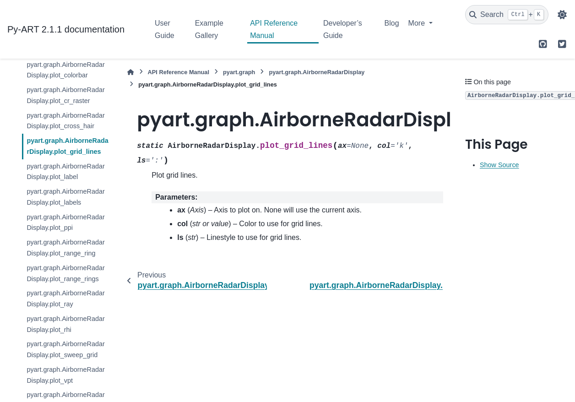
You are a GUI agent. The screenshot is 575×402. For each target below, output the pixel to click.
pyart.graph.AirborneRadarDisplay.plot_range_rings (65, 273)
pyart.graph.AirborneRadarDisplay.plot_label (65, 172)
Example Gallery (209, 29)
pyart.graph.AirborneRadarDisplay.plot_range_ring (65, 248)
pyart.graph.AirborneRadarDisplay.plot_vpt (65, 375)
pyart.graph (239, 72)
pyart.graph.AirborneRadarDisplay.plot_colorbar (65, 70)
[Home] (130, 72)
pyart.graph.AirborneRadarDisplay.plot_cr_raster (65, 95)
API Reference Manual (274, 29)
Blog (392, 23)
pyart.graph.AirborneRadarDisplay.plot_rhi (65, 324)
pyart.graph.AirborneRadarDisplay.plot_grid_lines (67, 146)
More (417, 23)
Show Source (499, 164)
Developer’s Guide (342, 29)
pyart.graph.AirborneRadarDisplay (316, 72)
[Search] (506, 14)
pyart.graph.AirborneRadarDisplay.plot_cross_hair (65, 121)
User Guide (164, 29)
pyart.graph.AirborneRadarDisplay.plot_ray (65, 298)
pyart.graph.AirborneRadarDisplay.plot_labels (65, 197)
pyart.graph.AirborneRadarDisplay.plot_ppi (65, 222)
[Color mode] (562, 14)
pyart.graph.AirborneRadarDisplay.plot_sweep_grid (65, 349)
